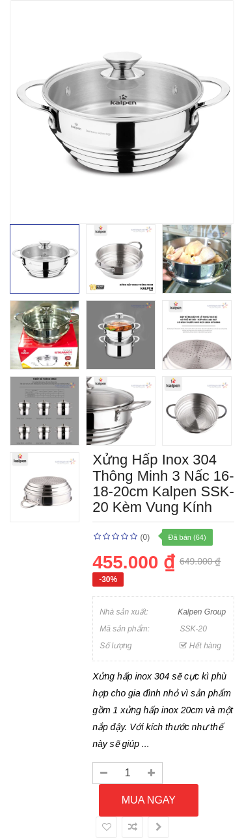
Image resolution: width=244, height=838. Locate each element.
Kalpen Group (202, 611)
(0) (145, 537)
